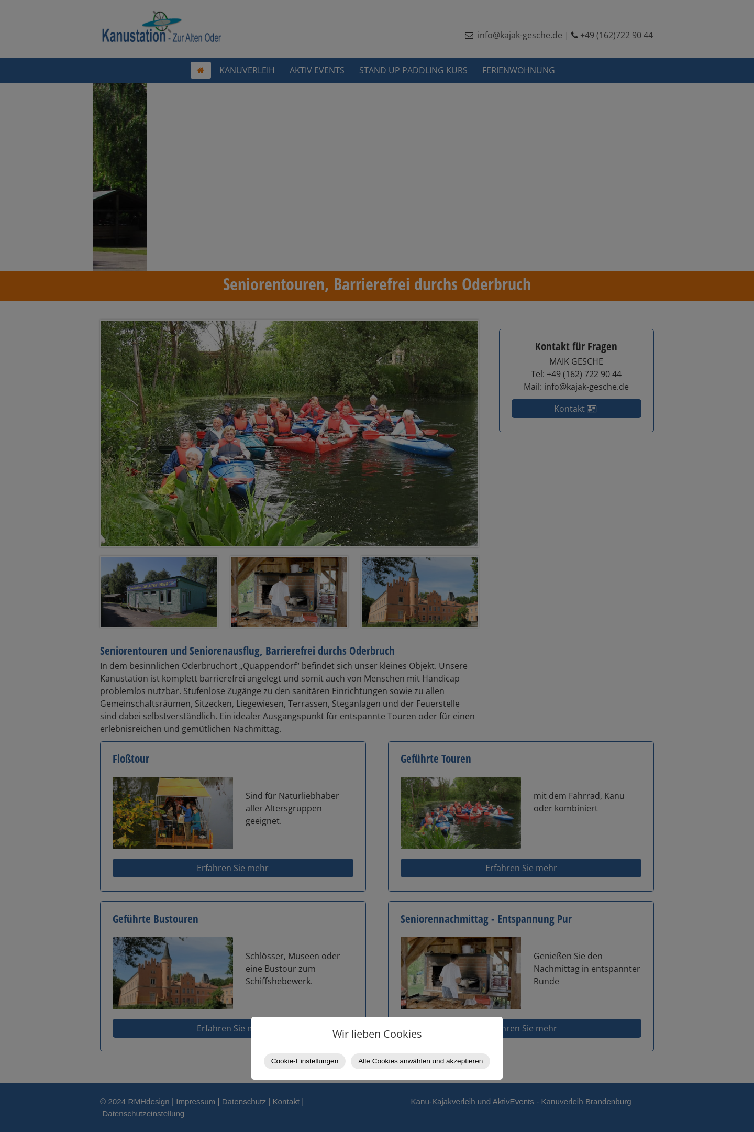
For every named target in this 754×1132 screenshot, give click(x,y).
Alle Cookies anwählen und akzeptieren (420, 1061)
